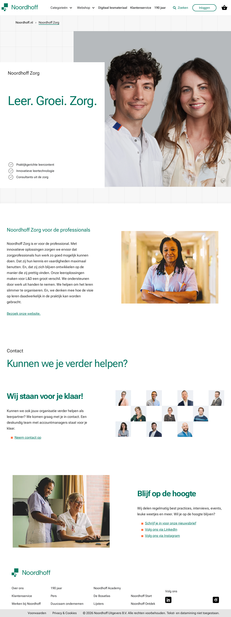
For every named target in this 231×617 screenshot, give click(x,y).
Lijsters (99, 604)
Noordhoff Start (141, 596)
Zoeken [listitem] (180, 8)
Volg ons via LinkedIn (161, 529)
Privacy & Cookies (64, 613)
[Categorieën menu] (61, 8)
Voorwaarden (37, 613)
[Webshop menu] (86, 8)
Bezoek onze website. (24, 314)
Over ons (18, 588)
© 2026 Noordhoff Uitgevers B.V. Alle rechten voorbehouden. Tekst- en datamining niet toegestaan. (151, 613)
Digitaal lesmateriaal (112, 8)
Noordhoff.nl (24, 22)
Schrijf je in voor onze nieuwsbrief (170, 523)
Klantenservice (140, 8)
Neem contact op (28, 437)
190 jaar (160, 8)
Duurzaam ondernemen (67, 604)
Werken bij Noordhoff (26, 604)
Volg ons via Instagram (162, 536)
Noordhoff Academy (107, 588)
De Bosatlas (102, 596)
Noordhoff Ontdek (143, 604)
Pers (54, 596)
